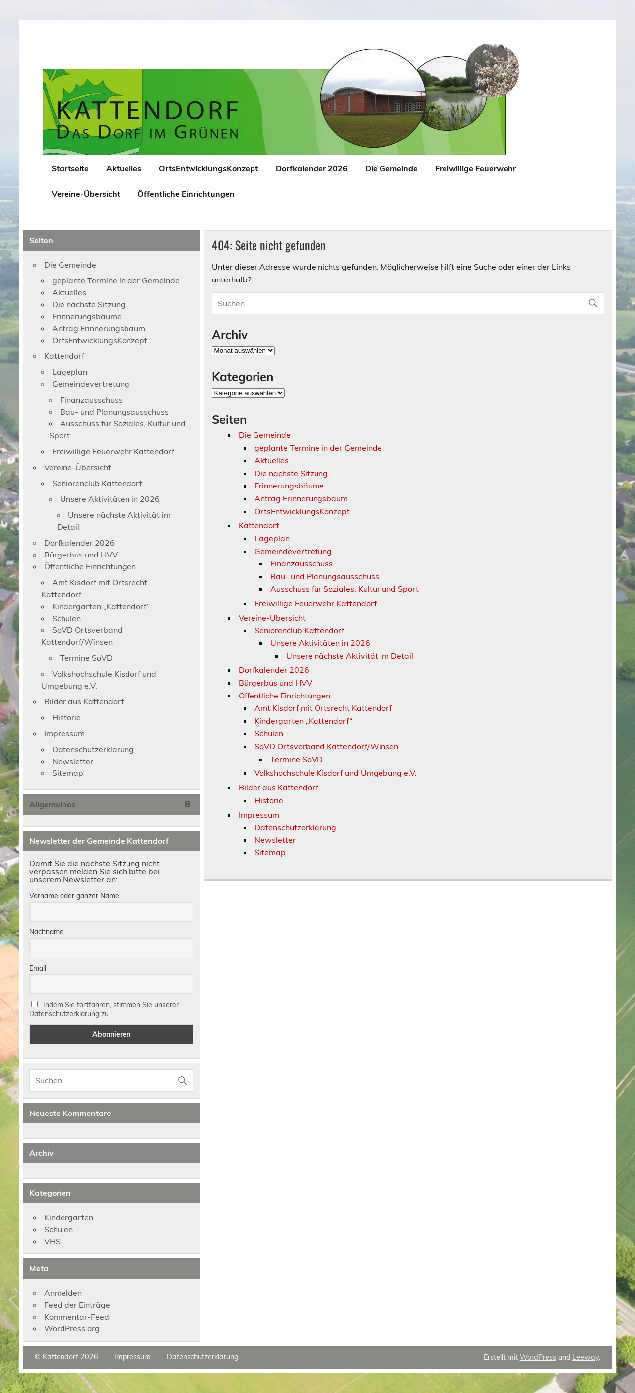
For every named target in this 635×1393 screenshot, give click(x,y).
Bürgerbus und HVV (275, 683)
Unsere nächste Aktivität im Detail (349, 656)
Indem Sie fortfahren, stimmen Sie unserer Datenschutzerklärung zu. (104, 1009)
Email (37, 968)
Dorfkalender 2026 (312, 168)
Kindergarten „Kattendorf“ (303, 721)
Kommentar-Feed (76, 1317)
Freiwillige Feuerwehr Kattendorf (315, 603)
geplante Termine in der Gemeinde (318, 448)
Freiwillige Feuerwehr (475, 168)
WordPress (538, 1357)
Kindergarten (68, 1217)
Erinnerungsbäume (289, 485)
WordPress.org (72, 1328)
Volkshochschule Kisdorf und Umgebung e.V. (335, 773)
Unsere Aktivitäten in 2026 (320, 643)
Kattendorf (259, 525)
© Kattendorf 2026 (66, 1356)
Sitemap (270, 852)
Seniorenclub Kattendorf (299, 630)
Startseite (70, 168)
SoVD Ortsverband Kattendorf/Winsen (326, 746)
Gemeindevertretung (293, 551)
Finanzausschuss (301, 563)
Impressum (259, 815)
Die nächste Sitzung (291, 473)
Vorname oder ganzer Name (74, 895)
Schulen (268, 733)
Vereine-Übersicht (86, 194)
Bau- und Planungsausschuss (324, 576)
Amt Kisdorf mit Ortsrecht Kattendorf (323, 708)
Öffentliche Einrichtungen (186, 194)
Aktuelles (123, 168)
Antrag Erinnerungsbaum (301, 498)
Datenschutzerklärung (295, 827)
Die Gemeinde (391, 168)
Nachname (46, 931)
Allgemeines (52, 804)
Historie (268, 800)
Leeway (585, 1357)
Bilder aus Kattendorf (278, 787)
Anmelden (63, 1293)
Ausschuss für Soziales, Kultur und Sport (344, 589)
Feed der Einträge (77, 1305)
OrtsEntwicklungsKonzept (208, 168)
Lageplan (272, 538)
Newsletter (275, 840)
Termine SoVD (296, 759)
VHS (52, 1241)
